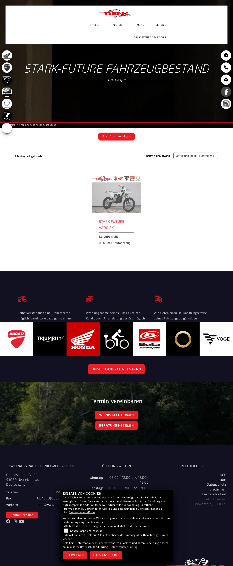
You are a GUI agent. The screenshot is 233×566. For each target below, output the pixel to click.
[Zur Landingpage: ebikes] (7, 129)
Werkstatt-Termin (116, 415)
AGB (223, 475)
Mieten (117, 25)
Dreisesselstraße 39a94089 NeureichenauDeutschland (22, 480)
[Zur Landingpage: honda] (7, 56)
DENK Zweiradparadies (150, 37)
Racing (139, 25)
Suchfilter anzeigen (116, 136)
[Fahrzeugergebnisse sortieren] (195, 155)
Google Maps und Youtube (86, 531)
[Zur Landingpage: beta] (7, 93)
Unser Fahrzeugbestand (116, 369)
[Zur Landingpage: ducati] (7, 68)
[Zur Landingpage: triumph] (7, 81)
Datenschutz (216, 485)
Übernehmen (75, 555)
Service (161, 25)
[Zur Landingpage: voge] (7, 117)
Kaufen (95, 25)
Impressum (217, 480)
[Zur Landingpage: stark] (7, 105)
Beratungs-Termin (116, 425)
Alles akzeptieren (106, 555)
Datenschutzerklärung (82, 512)
